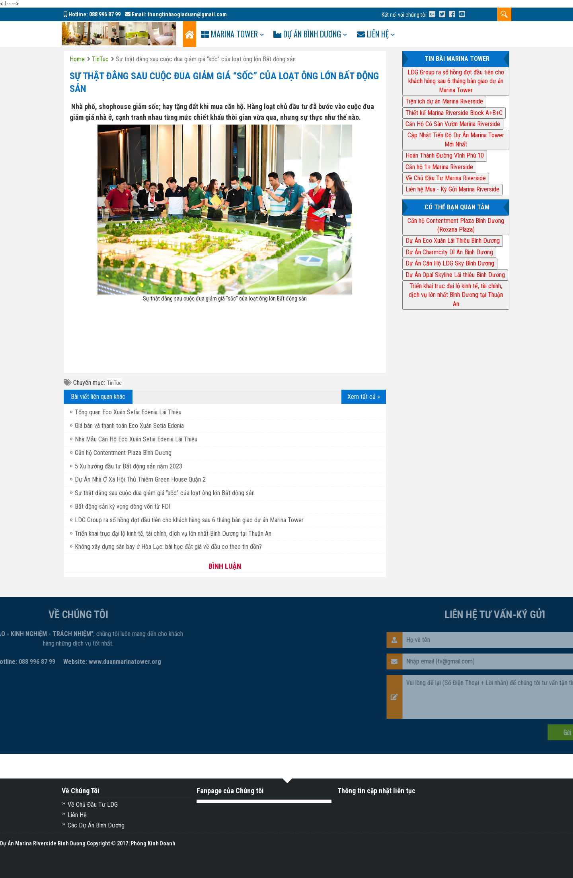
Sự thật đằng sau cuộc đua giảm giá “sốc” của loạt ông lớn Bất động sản (165, 493)
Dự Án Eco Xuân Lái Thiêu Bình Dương (452, 240)
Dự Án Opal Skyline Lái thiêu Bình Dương (455, 275)
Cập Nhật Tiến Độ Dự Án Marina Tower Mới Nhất (455, 139)
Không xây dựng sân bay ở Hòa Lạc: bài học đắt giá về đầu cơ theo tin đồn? (168, 546)
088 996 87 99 (105, 14)
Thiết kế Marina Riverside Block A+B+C (454, 113)
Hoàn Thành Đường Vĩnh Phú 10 (444, 155)
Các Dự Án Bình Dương (96, 825)
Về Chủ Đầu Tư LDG (93, 804)
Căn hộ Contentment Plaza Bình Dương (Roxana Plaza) (455, 225)
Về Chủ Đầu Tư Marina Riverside (445, 178)
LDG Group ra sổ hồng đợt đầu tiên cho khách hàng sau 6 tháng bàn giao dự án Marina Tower (189, 520)
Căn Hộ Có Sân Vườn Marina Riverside (452, 124)
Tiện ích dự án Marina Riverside (444, 101)
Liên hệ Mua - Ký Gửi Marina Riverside (452, 189)
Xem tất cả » (363, 396)
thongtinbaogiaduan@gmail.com (187, 14)
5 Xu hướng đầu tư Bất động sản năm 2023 (128, 466)
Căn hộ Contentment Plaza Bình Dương (123, 453)
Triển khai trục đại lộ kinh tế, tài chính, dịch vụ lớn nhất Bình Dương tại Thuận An (173, 533)
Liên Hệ (77, 815)
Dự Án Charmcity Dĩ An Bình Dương (449, 252)
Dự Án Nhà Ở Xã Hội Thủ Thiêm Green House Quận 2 (140, 479)
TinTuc (114, 383)
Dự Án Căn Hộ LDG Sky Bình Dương (449, 263)
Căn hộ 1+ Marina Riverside (439, 167)
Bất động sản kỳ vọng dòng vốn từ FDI (122, 506)
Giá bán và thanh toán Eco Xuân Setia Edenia (129, 425)
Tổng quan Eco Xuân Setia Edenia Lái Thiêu (128, 412)
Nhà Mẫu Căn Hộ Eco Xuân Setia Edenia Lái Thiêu (136, 439)
